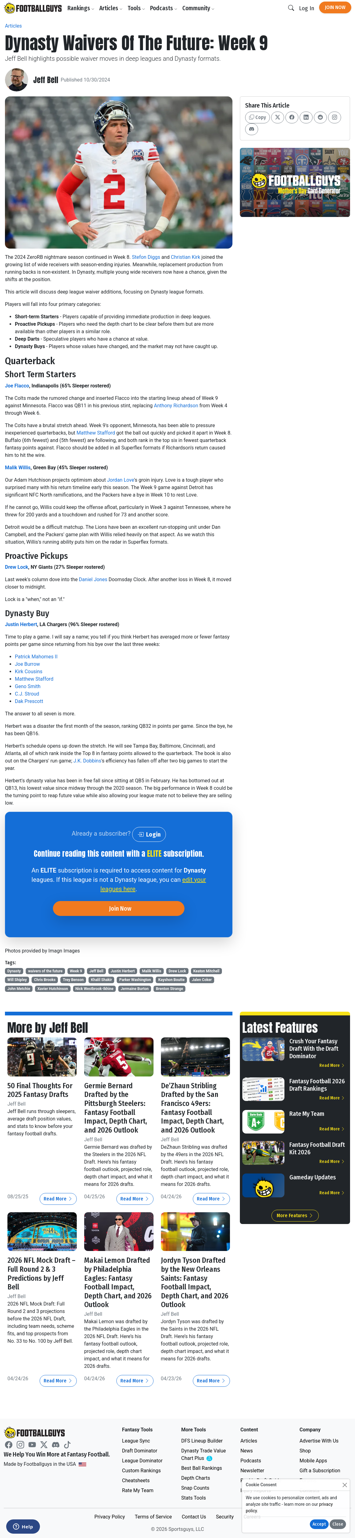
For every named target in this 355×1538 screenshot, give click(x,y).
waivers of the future (45, 971)
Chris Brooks (44, 980)
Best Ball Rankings (201, 1468)
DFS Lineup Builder (202, 1441)
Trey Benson (73, 980)
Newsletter (252, 1471)
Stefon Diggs (146, 257)
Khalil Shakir (101, 980)
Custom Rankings (141, 1471)
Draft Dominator (139, 1451)
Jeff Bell (45, 80)
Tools (136, 8)
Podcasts (163, 8)
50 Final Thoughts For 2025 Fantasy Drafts (39, 1090)
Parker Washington (135, 980)
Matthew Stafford (95, 433)
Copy (257, 117)
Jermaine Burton (135, 989)
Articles (111, 8)
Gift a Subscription (320, 1471)
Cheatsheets (135, 1480)
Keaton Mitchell (206, 971)
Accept (319, 1524)
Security (225, 1517)
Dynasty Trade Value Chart (204, 1455)
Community (198, 8)
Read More (58, 1199)
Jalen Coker (202, 980)
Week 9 (76, 971)
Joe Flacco (17, 386)
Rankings (80, 8)
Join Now (335, 7)
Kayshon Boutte (171, 980)
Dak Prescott (29, 701)
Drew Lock (16, 567)
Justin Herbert (21, 624)
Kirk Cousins (28, 671)
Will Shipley (17, 980)
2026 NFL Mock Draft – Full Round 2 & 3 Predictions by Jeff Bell (41, 1273)
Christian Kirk (185, 257)
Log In (306, 8)
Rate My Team (306, 1113)
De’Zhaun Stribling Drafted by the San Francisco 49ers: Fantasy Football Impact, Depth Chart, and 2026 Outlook (192, 1107)
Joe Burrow (27, 664)
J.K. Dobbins (87, 761)
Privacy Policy (109, 1517)
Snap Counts (195, 1488)
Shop (305, 1451)
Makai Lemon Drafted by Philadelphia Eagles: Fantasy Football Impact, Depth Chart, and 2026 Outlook (118, 1282)
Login (149, 834)
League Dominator (142, 1461)
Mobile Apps (313, 1461)
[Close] (344, 1485)
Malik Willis (18, 468)
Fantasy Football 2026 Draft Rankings (317, 1084)
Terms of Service (153, 1517)
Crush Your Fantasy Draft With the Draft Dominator (313, 1048)
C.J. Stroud (27, 694)
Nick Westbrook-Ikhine (94, 989)
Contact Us (194, 1517)
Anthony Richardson (176, 406)
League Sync (136, 1441)
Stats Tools (193, 1498)
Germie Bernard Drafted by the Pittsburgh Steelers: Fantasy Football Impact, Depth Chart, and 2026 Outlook (115, 1107)
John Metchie (18, 989)
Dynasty (14, 971)
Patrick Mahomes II (36, 657)
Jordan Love (120, 480)
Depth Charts (195, 1478)
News (246, 1451)
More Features (295, 1215)
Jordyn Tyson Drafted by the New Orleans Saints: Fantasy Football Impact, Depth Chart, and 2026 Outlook (194, 1282)
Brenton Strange (169, 989)
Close (337, 1524)
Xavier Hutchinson (52, 989)
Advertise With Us (319, 1441)
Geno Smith (28, 686)
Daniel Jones (93, 579)
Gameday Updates (312, 1177)
